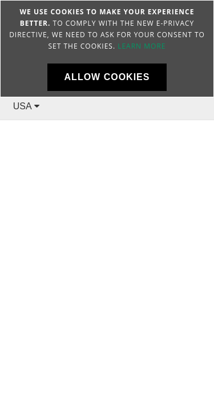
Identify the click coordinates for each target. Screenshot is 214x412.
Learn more (141, 46)
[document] (107, 48)
